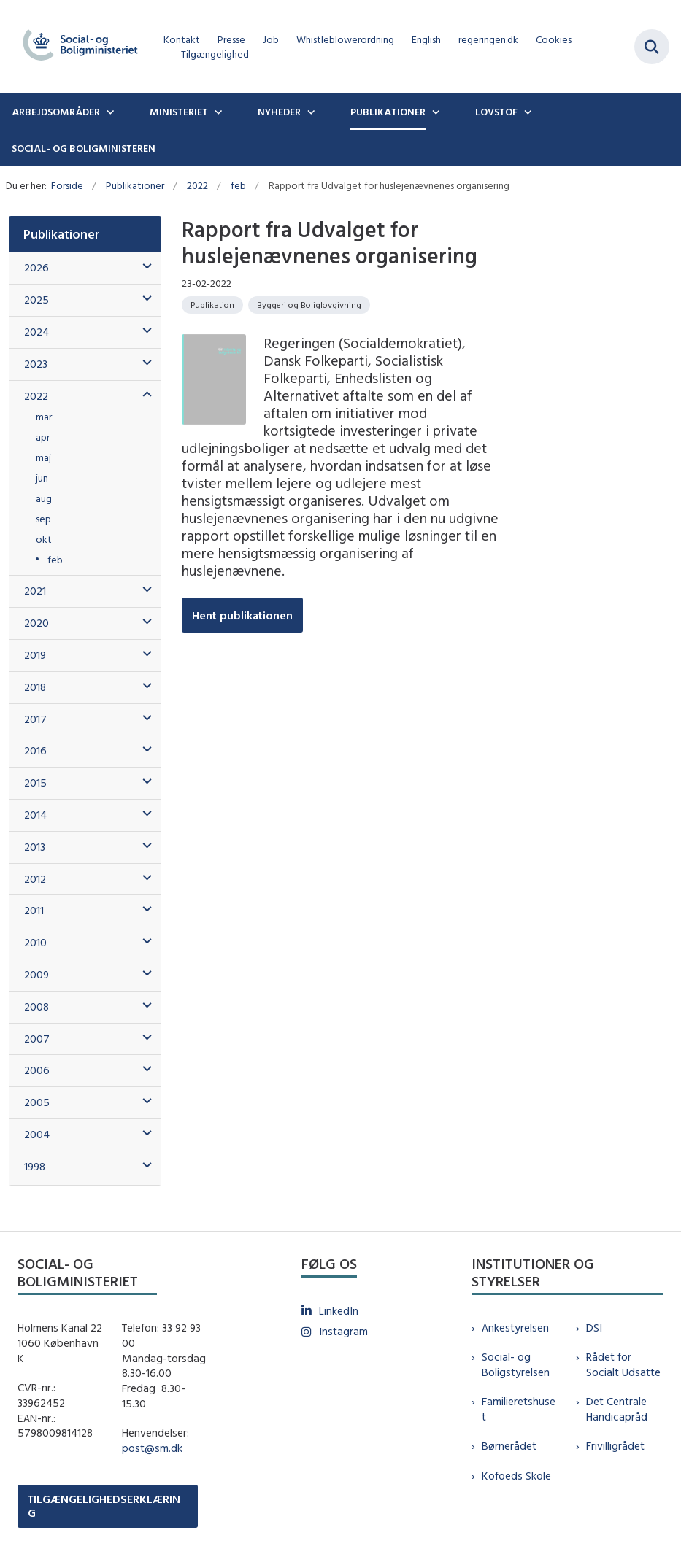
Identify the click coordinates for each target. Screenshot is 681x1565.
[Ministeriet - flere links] (217, 111)
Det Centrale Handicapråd (616, 1408)
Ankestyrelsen (515, 1327)
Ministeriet (179, 111)
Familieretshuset (518, 1408)
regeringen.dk (488, 39)
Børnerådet (509, 1446)
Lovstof (496, 111)
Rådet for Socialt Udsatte (623, 1364)
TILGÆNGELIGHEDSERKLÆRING (104, 1506)
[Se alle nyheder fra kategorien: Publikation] (212, 305)
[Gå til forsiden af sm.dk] (76, 46)
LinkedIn (338, 1311)
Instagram (343, 1331)
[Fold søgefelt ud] (651, 46)
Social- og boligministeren (83, 148)
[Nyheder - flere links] (309, 111)
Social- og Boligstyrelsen (516, 1364)
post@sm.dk (152, 1448)
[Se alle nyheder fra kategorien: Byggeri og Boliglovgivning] (309, 305)
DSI (594, 1327)
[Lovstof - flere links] (526, 111)
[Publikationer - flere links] (434, 111)
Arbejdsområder (56, 111)
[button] (143, 266)
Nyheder (279, 111)
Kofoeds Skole (516, 1476)
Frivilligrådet (615, 1446)
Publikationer (388, 111)
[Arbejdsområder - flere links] (109, 111)
